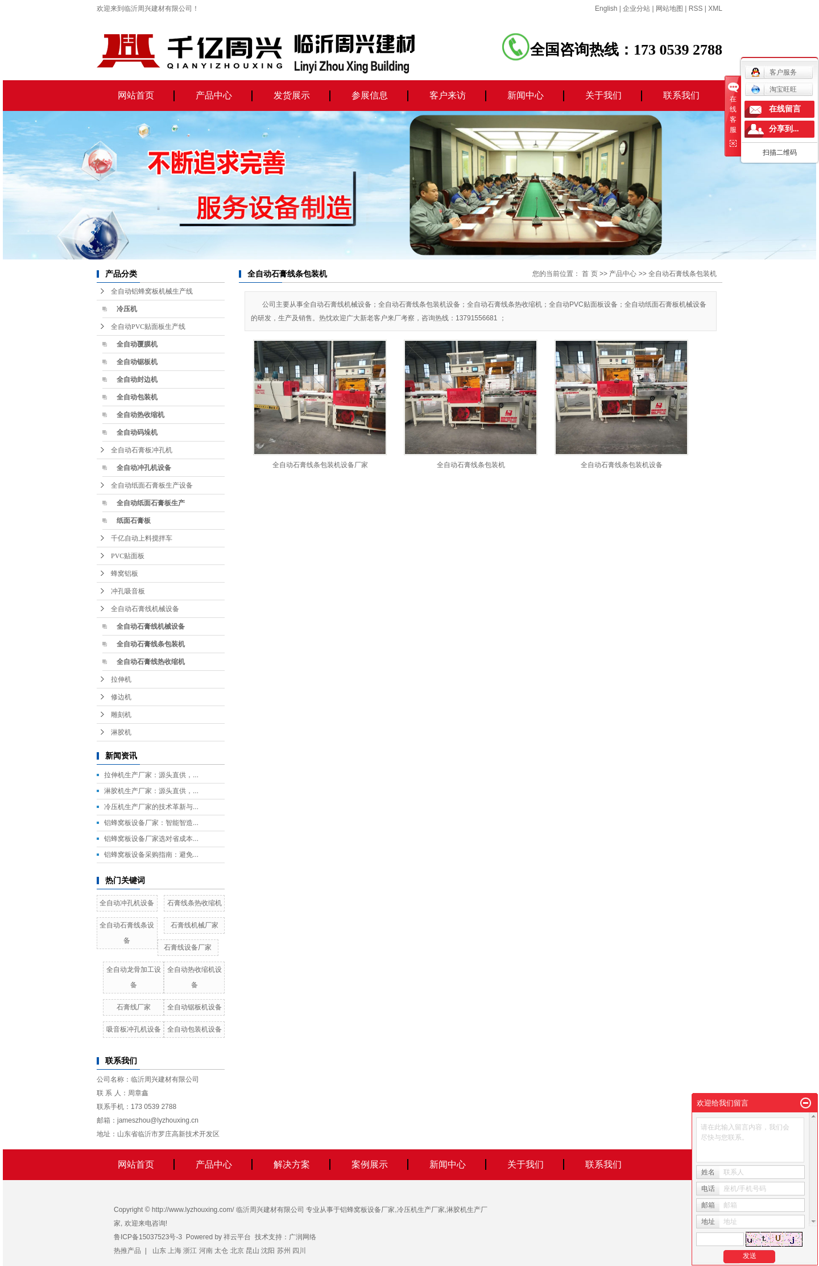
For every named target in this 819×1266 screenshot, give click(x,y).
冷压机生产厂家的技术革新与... (151, 807)
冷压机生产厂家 (421, 1210)
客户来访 (447, 95)
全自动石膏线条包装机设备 (622, 465)
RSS (696, 9)
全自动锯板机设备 (194, 1007)
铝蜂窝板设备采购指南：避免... (151, 855)
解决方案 (292, 1164)
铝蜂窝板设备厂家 (367, 1210)
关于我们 (603, 95)
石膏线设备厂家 (188, 947)
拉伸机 (121, 679)
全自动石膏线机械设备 (145, 609)
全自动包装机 (137, 397)
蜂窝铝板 (124, 574)
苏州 (284, 1251)
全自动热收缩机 (140, 415)
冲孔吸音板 (128, 591)
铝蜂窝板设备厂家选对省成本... (151, 839)
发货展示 (292, 95)
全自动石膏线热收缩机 (151, 662)
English (606, 9)
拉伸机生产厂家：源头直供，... (151, 775)
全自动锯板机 (137, 362)
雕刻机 (121, 715)
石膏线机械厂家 (194, 925)
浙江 (190, 1251)
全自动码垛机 (137, 432)
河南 (206, 1251)
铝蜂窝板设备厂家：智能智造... (151, 823)
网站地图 (669, 9)
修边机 (121, 697)
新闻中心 (525, 95)
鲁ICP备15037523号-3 (148, 1237)
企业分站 (636, 9)
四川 (299, 1251)
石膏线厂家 (134, 1007)
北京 (237, 1251)
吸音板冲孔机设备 (133, 1029)
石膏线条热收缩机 (194, 903)
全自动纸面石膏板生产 (151, 503)
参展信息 (369, 95)
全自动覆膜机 (137, 344)
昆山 (252, 1251)
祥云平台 (237, 1237)
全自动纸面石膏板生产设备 (152, 485)
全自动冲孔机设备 (144, 468)
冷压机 (127, 309)
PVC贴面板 (127, 556)
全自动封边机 (137, 379)
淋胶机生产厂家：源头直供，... (151, 791)
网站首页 (136, 95)
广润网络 (302, 1237)
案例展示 (369, 1164)
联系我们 (681, 95)
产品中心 (214, 95)
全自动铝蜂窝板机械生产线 (152, 291)
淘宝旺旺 (774, 89)
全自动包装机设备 (194, 1029)
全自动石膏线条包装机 (151, 644)
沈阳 (268, 1251)
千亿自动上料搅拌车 (141, 538)
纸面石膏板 (134, 521)
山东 (159, 1251)
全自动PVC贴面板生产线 (148, 327)
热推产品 (127, 1251)
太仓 (221, 1251)
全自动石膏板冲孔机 (141, 450)
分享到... (784, 129)
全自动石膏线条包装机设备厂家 (320, 465)
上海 (174, 1251)
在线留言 (785, 109)
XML (715, 9)
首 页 (589, 274)
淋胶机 (121, 732)
